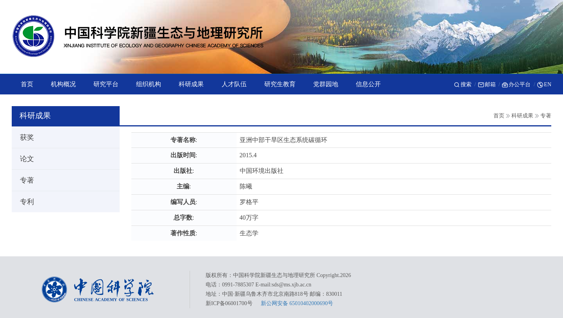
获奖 (23, 137)
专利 (23, 202)
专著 (545, 116)
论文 (23, 159)
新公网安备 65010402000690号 (297, 303)
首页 (498, 116)
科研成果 (522, 116)
